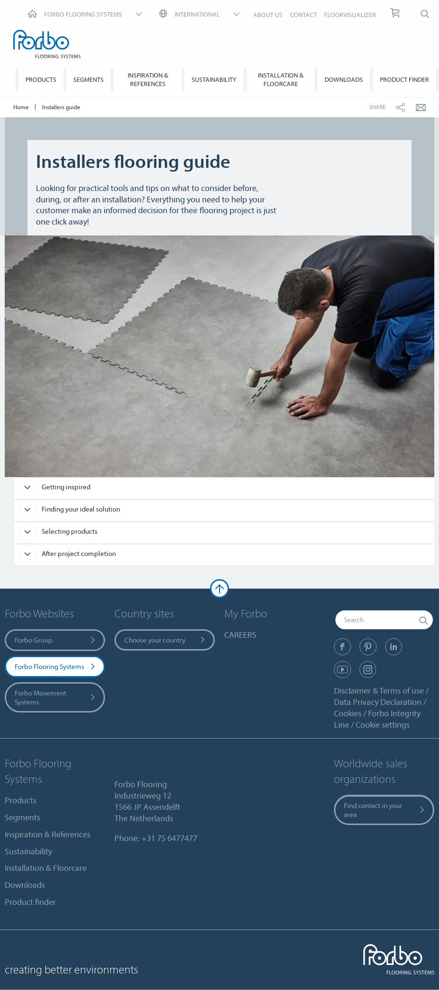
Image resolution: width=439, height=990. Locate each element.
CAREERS (240, 634)
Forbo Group (56, 639)
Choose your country (165, 639)
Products (41, 79)
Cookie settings (383, 724)
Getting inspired (65, 486)
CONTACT (303, 14)
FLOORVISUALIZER (350, 14)
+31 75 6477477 (169, 838)
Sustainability (214, 79)
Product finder (404, 79)
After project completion (78, 553)
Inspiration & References (148, 79)
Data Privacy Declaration (377, 701)
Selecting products (68, 531)
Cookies (347, 713)
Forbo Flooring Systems (56, 666)
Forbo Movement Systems (56, 697)
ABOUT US (267, 14)
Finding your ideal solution (80, 508)
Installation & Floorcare (280, 79)
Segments (88, 79)
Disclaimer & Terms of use (379, 690)
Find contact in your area (385, 810)
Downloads (344, 79)
